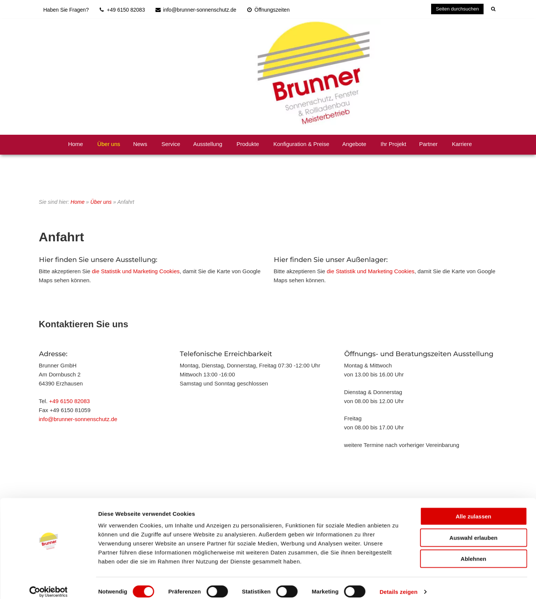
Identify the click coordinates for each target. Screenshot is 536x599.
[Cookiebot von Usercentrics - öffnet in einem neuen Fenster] (48, 584)
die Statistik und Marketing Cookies (135, 271)
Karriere (462, 144)
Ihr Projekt (393, 144)
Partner (428, 144)
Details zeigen (398, 584)
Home (75, 144)
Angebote (354, 144)
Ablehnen (473, 551)
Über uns (108, 144)
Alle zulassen (473, 509)
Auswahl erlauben (473, 530)
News (140, 144)
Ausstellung (207, 144)
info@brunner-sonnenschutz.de (78, 419)
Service (170, 144)
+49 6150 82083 (69, 401)
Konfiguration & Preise (301, 144)
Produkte (248, 144)
